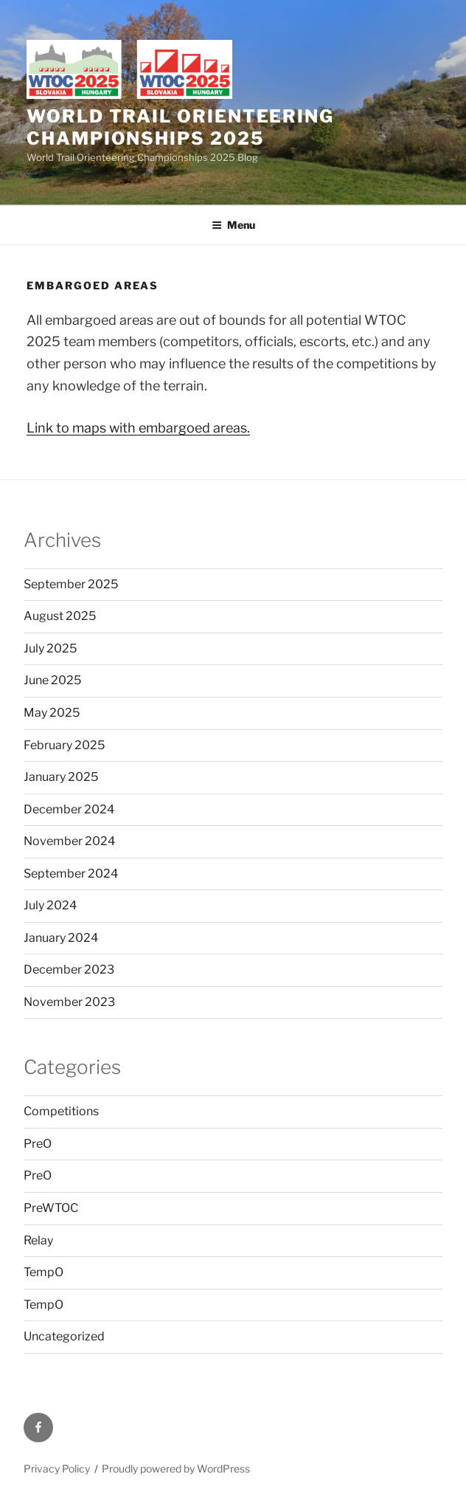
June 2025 (52, 680)
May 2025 (52, 713)
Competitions (61, 1111)
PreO (38, 1144)
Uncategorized (64, 1336)
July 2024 (50, 905)
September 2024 (71, 874)
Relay (38, 1240)
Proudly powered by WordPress (176, 1468)
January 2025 (61, 777)
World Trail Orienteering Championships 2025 (180, 127)
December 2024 (69, 809)
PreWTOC (51, 1208)
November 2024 (69, 841)
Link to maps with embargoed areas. (138, 427)
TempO (43, 1272)
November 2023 (69, 1002)
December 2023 (69, 969)
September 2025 (71, 584)
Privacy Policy (57, 1468)
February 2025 (64, 745)
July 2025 (50, 648)
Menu (233, 224)
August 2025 (60, 616)
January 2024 (61, 938)
